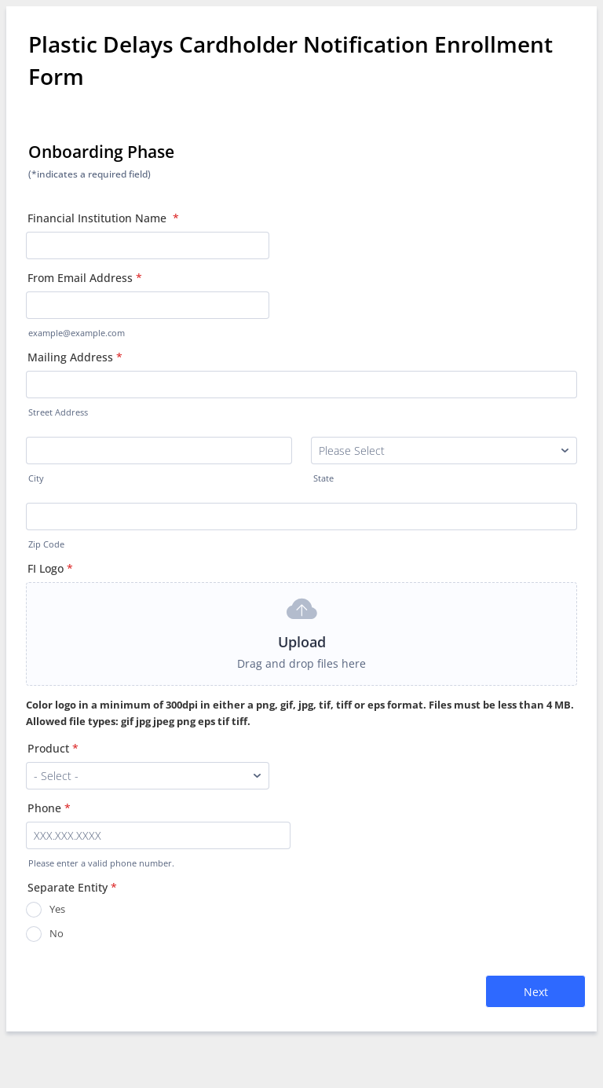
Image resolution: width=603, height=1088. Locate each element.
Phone (49, 807)
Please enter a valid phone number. (101, 863)
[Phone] (158, 835)
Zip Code (46, 544)
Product (53, 748)
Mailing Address (74, 357)
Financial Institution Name (103, 218)
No (56, 933)
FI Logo (50, 568)
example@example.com (76, 333)
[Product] (147, 775)
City (36, 478)
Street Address (58, 412)
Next (536, 991)
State (323, 478)
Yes (57, 909)
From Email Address (84, 277)
